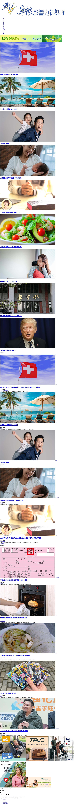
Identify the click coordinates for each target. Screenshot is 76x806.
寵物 (3, 30)
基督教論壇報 (2, 541)
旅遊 (3, 25)
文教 (3, 22)
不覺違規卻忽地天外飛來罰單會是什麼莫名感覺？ (14, 580)
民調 (3, 26)
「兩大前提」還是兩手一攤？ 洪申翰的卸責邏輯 (14, 731)
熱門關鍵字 (2, 790)
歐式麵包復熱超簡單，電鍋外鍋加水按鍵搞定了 (13, 618)
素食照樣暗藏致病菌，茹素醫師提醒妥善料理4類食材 (15, 655)
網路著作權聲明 (5, 803)
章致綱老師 (2, 621)
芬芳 (3, 27)
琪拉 (1, 428)
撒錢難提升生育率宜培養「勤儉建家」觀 (11, 500)
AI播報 (4, 29)
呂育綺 (1, 583)
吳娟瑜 (1, 465)
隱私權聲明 (5, 802)
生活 (3, 23)
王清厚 (1, 503)
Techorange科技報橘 (4, 390)
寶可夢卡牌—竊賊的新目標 (8, 693)
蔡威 (1, 734)
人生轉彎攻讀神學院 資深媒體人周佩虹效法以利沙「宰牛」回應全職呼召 (20, 538)
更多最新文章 (2, 543)
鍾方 (1, 658)
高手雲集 (4, 799)
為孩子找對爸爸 (4, 462)
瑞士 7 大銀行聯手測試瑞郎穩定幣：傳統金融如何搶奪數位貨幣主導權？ (20, 387)
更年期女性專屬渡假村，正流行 (9, 425)
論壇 (3, 28)
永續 (3, 33)
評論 (3, 18)
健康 (3, 24)
